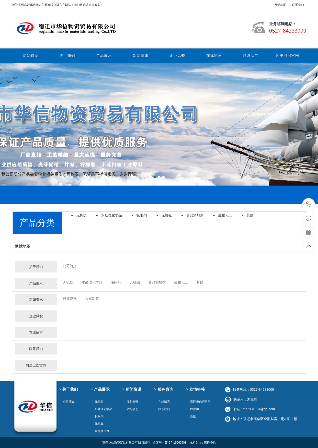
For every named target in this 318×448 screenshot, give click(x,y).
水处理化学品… (105, 409)
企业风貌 (177, 55)
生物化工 (225, 215)
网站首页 (30, 55)
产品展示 (104, 55)
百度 (193, 416)
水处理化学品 (111, 215)
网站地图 (280, 5)
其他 (250, 215)
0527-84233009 (308, 204)
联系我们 (298, 5)
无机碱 (166, 215)
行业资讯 (70, 299)
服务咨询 (163, 389)
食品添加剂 (195, 215)
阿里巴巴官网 (287, 55)
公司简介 (70, 266)
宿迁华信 (210, 442)
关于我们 (67, 55)
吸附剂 (141, 215)
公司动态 (92, 299)
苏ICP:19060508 (175, 442)
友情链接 (195, 389)
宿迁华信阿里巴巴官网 (200, 405)
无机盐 (81, 215)
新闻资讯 (140, 55)
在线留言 (214, 55)
